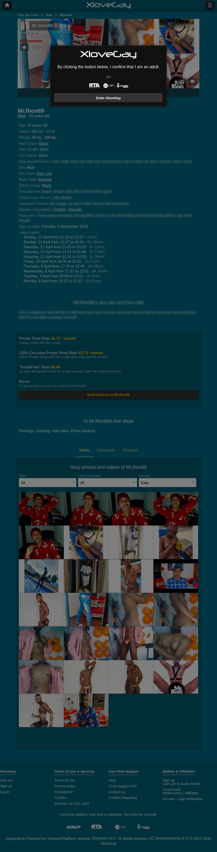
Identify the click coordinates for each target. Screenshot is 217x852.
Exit (108, 76)
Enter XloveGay (108, 98)
